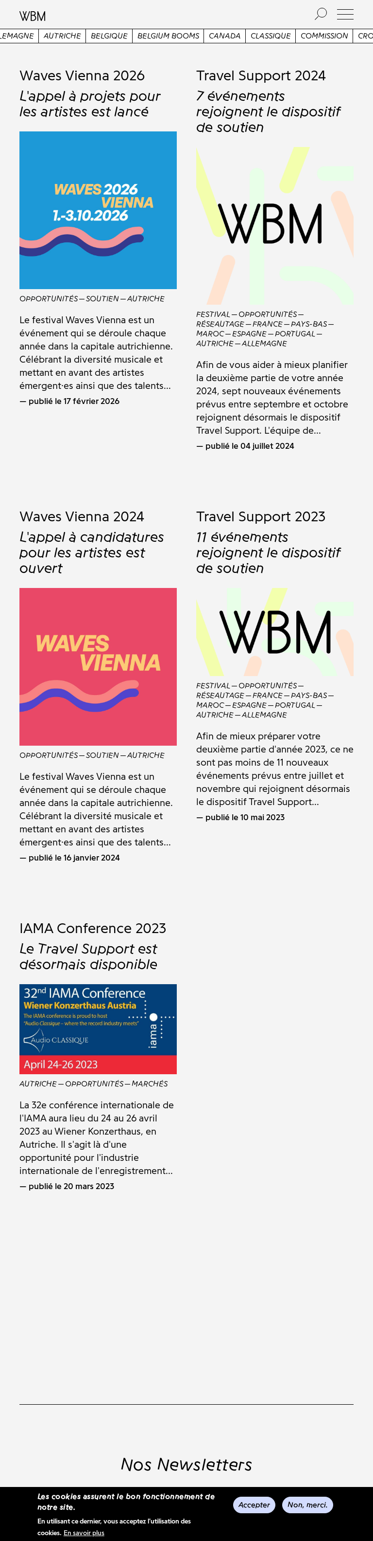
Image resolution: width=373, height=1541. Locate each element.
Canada (244, 35)
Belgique (128, 35)
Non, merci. (308, 1504)
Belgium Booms (188, 35)
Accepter (254, 1504)
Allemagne (30, 35)
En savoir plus (84, 1533)
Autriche (82, 35)
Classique (290, 35)
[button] (345, 14)
